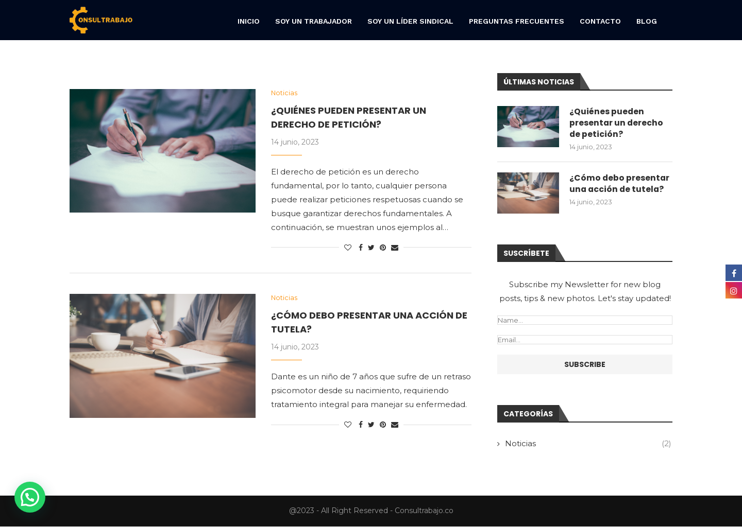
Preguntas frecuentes (516, 21)
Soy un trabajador (313, 21)
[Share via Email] (394, 248)
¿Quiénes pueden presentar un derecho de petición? (616, 123)
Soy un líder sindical (410, 21)
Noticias (588, 443)
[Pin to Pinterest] (383, 248)
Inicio (249, 21)
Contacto (600, 21)
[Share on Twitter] (371, 248)
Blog (646, 21)
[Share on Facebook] (361, 248)
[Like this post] (347, 248)
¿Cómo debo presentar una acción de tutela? (619, 184)
